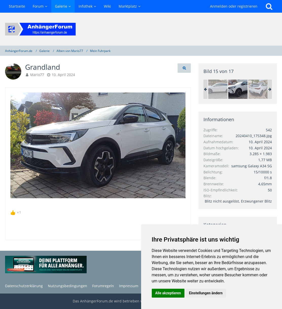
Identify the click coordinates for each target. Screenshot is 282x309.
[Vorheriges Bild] (18, 145)
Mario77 (37, 74)
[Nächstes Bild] (178, 145)
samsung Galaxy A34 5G (251, 165)
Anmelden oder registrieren (233, 6)
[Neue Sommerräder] (218, 89)
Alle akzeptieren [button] (168, 293)
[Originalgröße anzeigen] (184, 68)
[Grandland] (238, 89)
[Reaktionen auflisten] (16, 211)
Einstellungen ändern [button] (206, 293)
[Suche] (269, 6)
